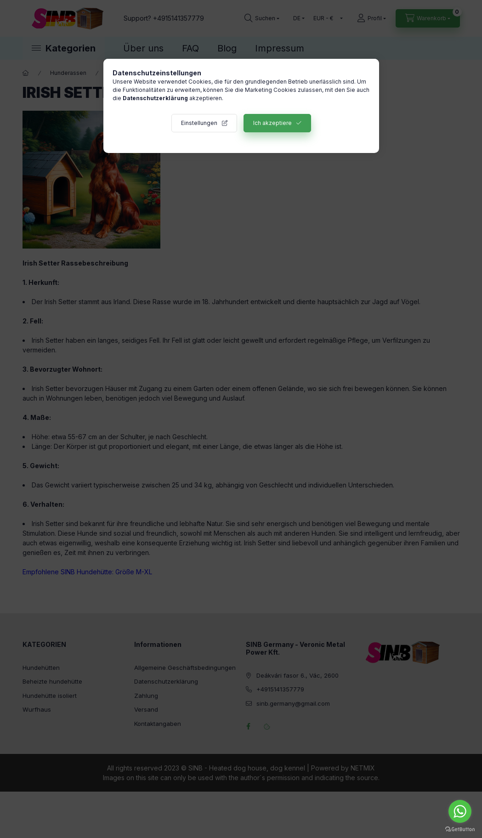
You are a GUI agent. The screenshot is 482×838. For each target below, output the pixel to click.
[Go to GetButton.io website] (460, 829)
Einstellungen (199, 122)
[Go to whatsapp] (459, 811)
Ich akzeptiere (272, 122)
